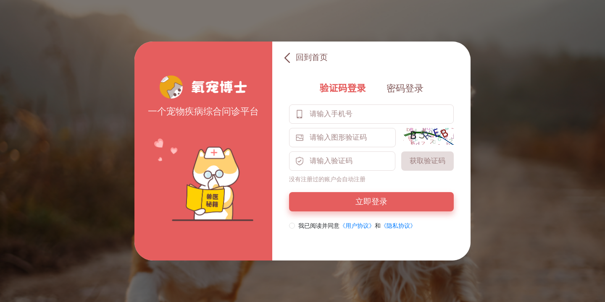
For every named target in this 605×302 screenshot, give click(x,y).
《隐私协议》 (398, 226)
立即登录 (371, 201)
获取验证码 (427, 161)
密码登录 (405, 88)
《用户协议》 (357, 226)
